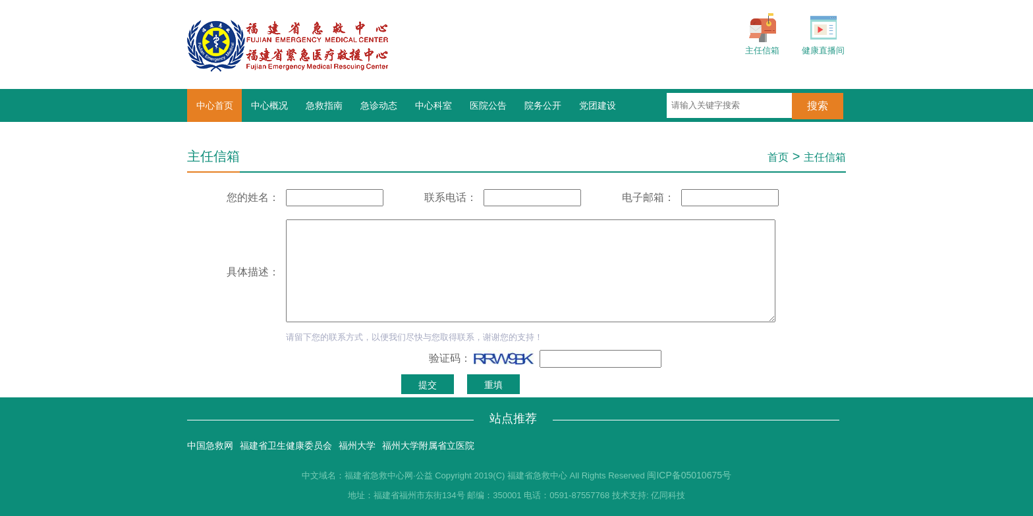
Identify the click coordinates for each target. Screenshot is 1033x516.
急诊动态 (378, 105)
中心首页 (214, 105)
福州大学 (357, 445)
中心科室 (433, 105)
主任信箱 (825, 157)
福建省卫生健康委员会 (286, 445)
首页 (778, 157)
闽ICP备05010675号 (689, 475)
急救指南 (324, 105)
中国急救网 (210, 445)
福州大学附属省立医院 (428, 445)
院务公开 (542, 105)
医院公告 (488, 105)
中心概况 (269, 105)
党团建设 (597, 105)
